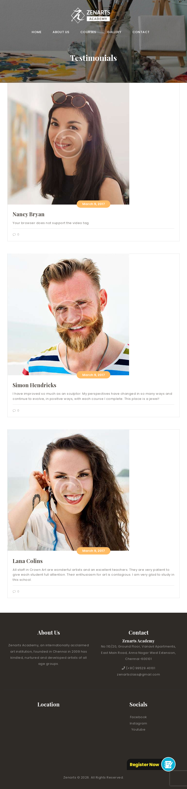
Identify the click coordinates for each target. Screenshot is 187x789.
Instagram (138, 723)
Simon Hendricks (34, 385)
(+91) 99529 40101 (140, 668)
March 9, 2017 (93, 204)
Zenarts (70, 777)
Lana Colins (28, 561)
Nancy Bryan (29, 214)
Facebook (138, 717)
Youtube (138, 729)
